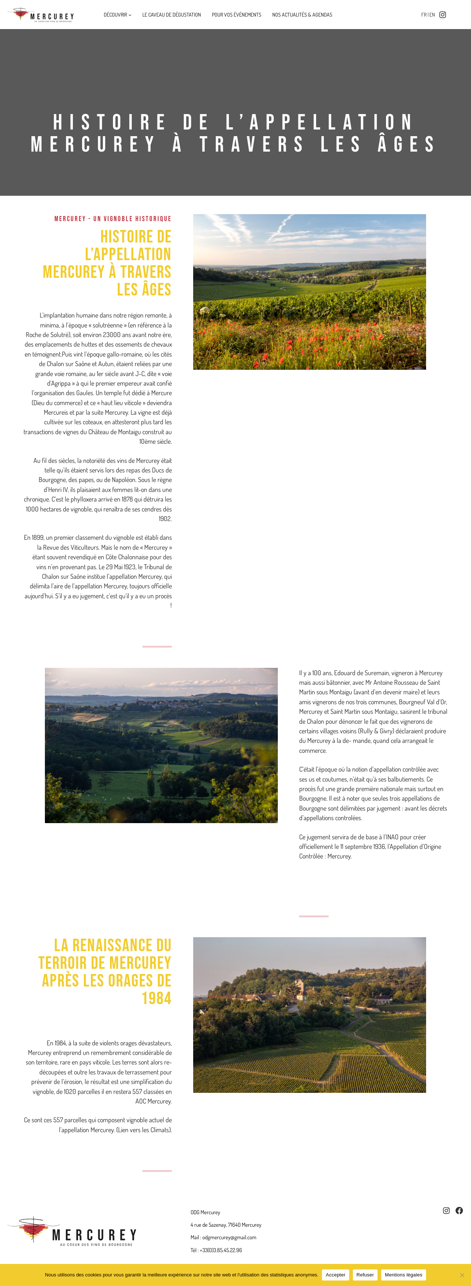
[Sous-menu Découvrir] (129, 14)
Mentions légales (403, 1275)
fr (423, 14)
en (432, 14)
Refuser (365, 1275)
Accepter (335, 1275)
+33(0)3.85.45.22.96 (221, 1250)
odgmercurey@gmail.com (229, 1237)
